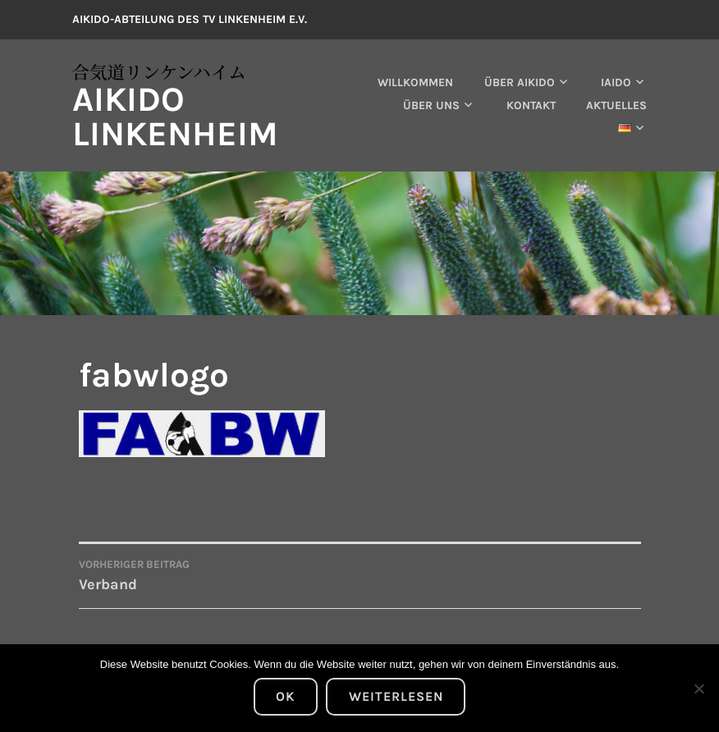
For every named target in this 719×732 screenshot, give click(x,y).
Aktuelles (616, 105)
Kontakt (531, 105)
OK (285, 696)
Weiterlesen (396, 696)
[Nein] (698, 688)
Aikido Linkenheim (175, 116)
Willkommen (415, 82)
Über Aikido (519, 82)
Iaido (616, 82)
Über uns (431, 105)
